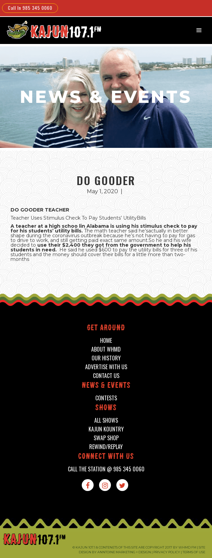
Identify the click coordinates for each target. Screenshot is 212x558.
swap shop (106, 438)
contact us (106, 375)
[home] (49, 29)
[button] (199, 30)
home (106, 340)
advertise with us (106, 367)
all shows (106, 420)
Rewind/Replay (106, 446)
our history (106, 358)
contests (106, 398)
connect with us (106, 457)
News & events (106, 385)
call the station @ (106, 469)
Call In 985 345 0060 (30, 7)
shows (106, 408)
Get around (106, 328)
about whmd (106, 349)
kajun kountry (106, 429)
